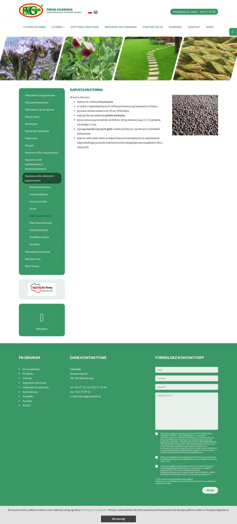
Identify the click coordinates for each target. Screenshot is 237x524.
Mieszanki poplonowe (37, 251)
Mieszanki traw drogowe (39, 109)
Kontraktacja (153, 27)
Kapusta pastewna (40, 215)
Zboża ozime (32, 116)
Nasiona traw (33, 258)
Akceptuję (118, 518)
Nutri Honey (32, 266)
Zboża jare (31, 123)
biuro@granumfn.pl (89, 396)
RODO (210, 27)
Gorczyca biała (38, 201)
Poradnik (175, 27)
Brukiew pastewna (40, 187)
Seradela (34, 244)
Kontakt (194, 27)
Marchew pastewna (40, 222)
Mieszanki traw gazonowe (40, 95)
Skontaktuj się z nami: (194, 11)
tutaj (168, 483)
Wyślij (210, 490)
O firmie (58, 27)
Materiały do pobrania (121, 27)
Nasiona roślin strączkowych (41, 152)
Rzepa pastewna (38, 229)
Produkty (28, 373)
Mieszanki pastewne (36, 102)
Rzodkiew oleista (39, 237)
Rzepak (29, 145)
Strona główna (34, 27)
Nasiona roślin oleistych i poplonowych (39, 178)
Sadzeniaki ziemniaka (37, 131)
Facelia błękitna (38, 194)
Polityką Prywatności (94, 509)
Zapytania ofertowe (84, 27)
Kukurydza (31, 138)
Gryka (32, 208)
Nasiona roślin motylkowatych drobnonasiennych (35, 164)
